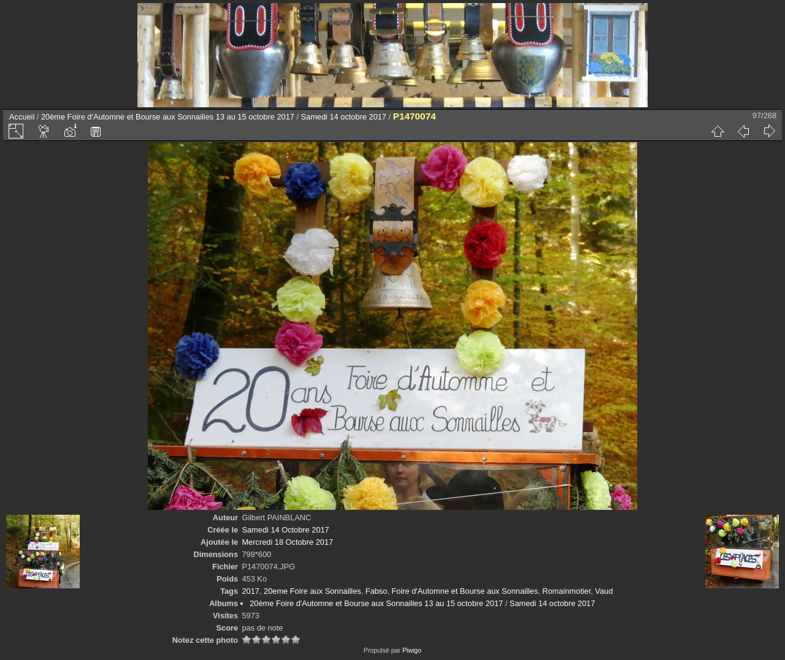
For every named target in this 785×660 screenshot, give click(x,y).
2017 (250, 591)
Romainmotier (566, 591)
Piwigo (411, 650)
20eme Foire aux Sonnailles (312, 591)
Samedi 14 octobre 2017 (343, 116)
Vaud (604, 591)
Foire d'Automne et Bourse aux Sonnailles (465, 591)
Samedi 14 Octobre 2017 (285, 529)
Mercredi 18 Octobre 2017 (287, 542)
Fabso (377, 591)
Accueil (21, 116)
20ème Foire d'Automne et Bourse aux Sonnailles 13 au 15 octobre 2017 (167, 116)
